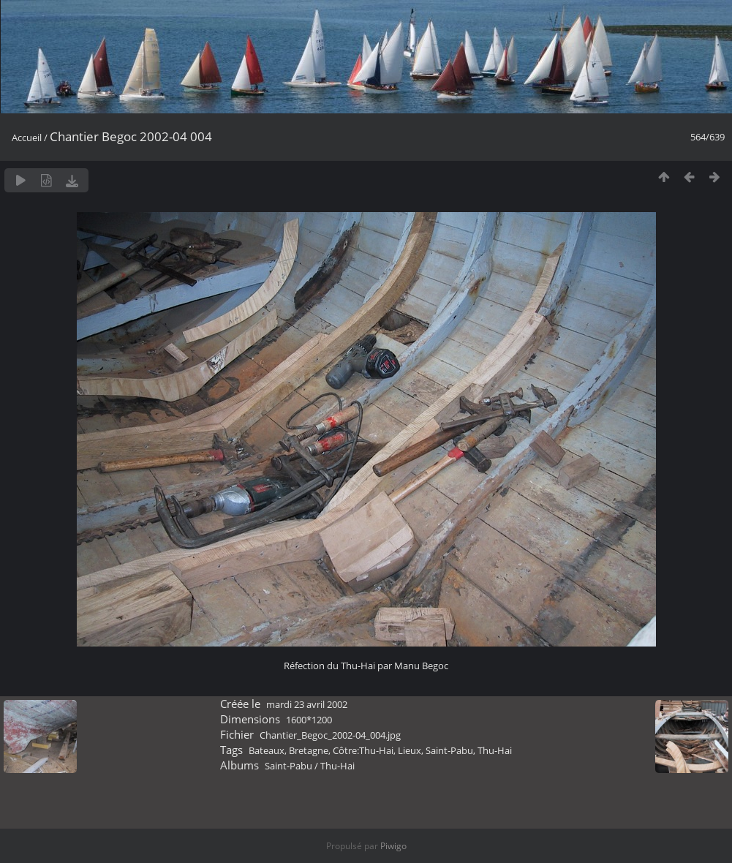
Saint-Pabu (449, 750)
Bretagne (308, 750)
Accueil (27, 137)
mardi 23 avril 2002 (306, 704)
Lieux (409, 750)
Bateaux (266, 750)
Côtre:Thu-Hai (363, 750)
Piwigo (393, 846)
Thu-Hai (495, 750)
